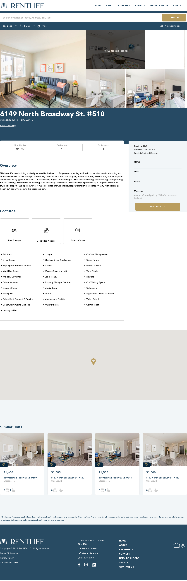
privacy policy (7, 558)
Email (136, 171)
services (140, 5)
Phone (137, 181)
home (98, 5)
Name (137, 161)
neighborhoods (159, 5)
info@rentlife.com (88, 553)
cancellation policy (9, 562)
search (177, 5)
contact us (126, 566)
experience (124, 5)
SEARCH (175, 17)
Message (138, 191)
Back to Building (8, 125)
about (109, 5)
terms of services (9, 553)
